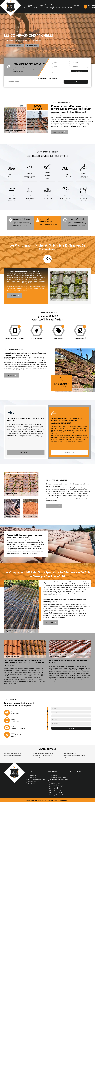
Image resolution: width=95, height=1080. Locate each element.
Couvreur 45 (24, 6)
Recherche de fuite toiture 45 (29, 7)
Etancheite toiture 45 (64, 6)
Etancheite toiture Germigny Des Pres (13, 755)
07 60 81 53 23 (61, 388)
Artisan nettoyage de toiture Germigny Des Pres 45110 (75, 755)
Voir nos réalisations (14, 45)
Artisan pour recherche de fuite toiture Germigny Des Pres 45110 (77, 757)
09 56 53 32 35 (61, 386)
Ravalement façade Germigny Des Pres (13, 753)
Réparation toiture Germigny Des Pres (13, 757)
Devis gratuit (14, 295)
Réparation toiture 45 (58, 6)
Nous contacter (32, 45)
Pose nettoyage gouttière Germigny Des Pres (44, 753)
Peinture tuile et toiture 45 (47, 6)
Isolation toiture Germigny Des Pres (42, 757)
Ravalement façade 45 (70, 6)
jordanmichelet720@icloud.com (19, 728)
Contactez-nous (63, 800)
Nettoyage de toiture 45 (76, 7)
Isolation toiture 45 (42, 7)
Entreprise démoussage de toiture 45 (36, 6)
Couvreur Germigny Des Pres (70, 753)
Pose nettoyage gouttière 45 (52, 6)
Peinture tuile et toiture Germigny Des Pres (43, 755)
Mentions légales (52, 800)
